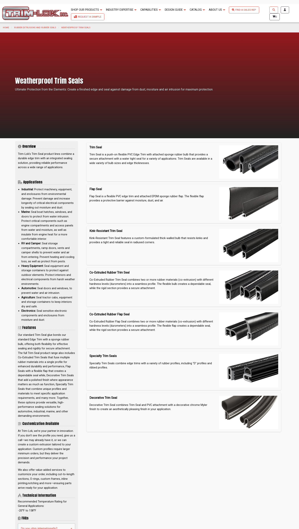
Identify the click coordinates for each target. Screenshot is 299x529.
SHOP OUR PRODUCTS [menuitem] (85, 9)
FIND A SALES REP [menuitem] (245, 9)
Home (6, 27)
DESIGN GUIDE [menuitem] (174, 9)
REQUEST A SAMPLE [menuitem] (89, 16)
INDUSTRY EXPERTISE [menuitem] (119, 9)
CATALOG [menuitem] (196, 9)
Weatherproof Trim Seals (75, 27)
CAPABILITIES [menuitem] (149, 9)
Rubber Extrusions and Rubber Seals (35, 27)
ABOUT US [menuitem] (215, 9)
